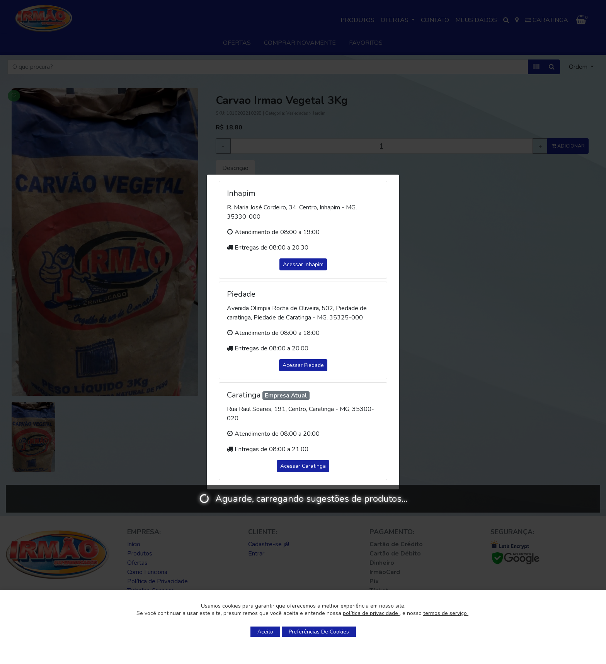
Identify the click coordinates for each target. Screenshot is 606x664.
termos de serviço (445, 613)
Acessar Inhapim (303, 264)
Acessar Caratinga (303, 466)
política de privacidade (371, 613)
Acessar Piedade (303, 365)
